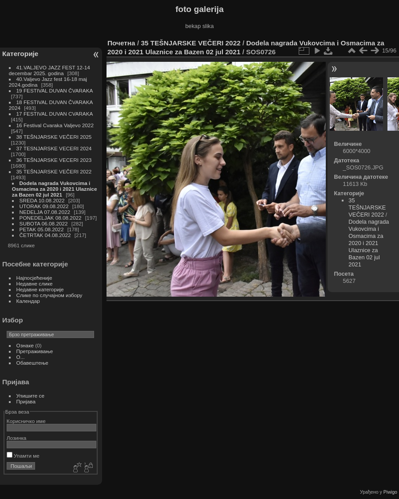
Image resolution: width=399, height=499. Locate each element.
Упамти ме (23, 456)
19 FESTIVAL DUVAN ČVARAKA (54, 90)
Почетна (121, 43)
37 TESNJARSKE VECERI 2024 (54, 148)
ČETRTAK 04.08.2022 (45, 235)
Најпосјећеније (34, 278)
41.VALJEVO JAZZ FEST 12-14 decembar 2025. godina (49, 70)
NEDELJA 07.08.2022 (45, 212)
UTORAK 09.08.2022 (44, 206)
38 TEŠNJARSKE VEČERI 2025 (54, 137)
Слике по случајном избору (49, 295)
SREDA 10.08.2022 (42, 200)
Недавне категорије (40, 289)
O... (20, 357)
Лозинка (17, 438)
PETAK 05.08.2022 (42, 229)
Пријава (26, 401)
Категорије (20, 53)
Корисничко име (26, 421)
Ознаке (25, 345)
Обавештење (32, 363)
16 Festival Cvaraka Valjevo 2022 (55, 125)
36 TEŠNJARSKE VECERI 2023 (54, 160)
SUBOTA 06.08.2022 (44, 223)
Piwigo (390, 492)
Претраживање (34, 351)
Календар (28, 301)
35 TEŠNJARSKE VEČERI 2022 (54, 171)
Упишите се (30, 395)
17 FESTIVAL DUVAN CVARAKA (54, 114)
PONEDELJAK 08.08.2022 (51, 218)
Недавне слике (34, 283)
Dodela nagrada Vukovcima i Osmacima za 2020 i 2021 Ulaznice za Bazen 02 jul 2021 (54, 188)
